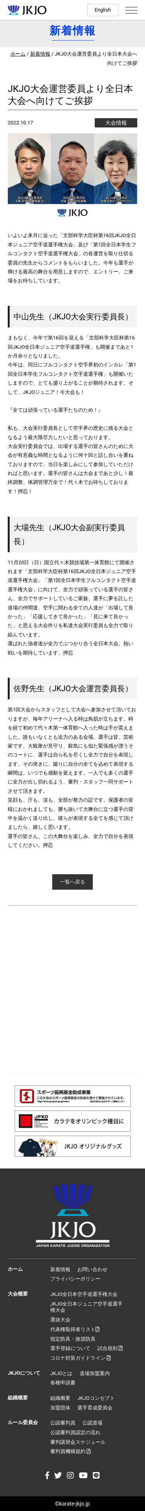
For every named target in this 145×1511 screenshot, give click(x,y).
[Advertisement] (72, 989)
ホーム (18, 54)
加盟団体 (60, 1408)
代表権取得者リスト (74, 1329)
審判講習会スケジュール (78, 1442)
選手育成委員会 (95, 1408)
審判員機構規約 (70, 1451)
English (103, 10)
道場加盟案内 (95, 1373)
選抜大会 (60, 1320)
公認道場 (92, 1423)
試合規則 (110, 1348)
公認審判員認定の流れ (75, 1432)
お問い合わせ (92, 1269)
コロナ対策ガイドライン (80, 1358)
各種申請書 (62, 1383)
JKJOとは (61, 1373)
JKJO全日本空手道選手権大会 (84, 1294)
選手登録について (70, 1348)
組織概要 (60, 1398)
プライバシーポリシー (75, 1279)
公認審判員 (62, 1423)
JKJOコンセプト (95, 1398)
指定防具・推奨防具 (73, 1339)
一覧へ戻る (72, 882)
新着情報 (40, 54)
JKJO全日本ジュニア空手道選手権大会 (86, 1307)
